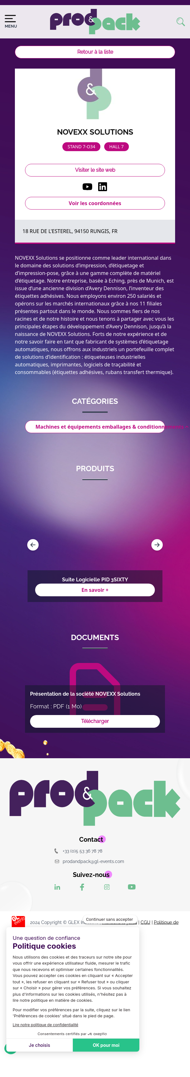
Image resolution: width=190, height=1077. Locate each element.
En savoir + (95, 589)
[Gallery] (95, 545)
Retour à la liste (95, 52)
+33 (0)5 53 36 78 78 (78, 850)
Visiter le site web (95, 170)
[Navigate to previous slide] (33, 545)
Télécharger (95, 721)
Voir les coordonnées (95, 203)
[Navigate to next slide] (157, 545)
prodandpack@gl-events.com (89, 861)
